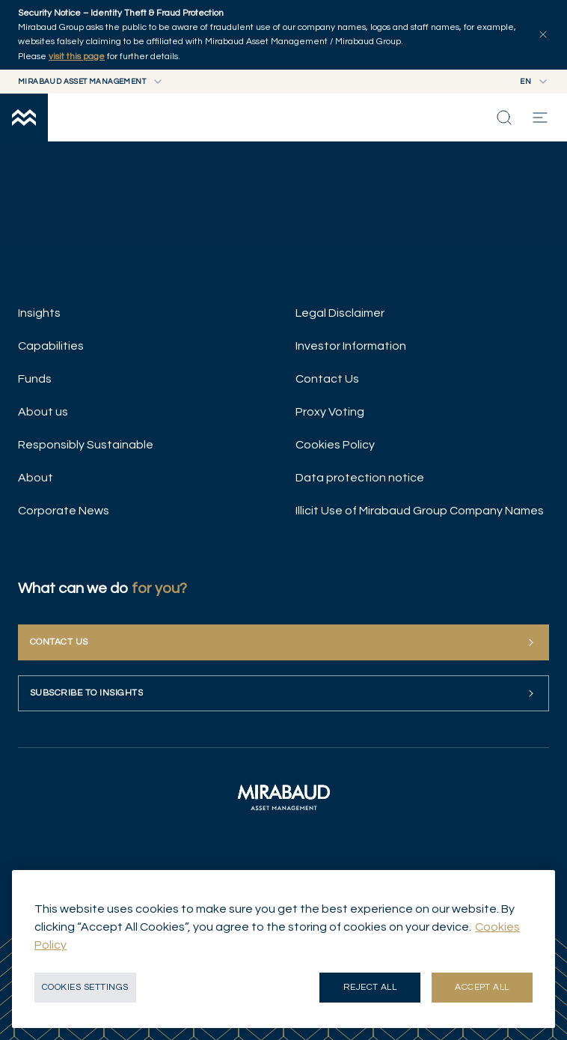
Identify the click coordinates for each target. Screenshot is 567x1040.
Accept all (482, 987)
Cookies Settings (85, 987)
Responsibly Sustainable (85, 445)
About (35, 478)
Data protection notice (359, 478)
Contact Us (327, 379)
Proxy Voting (329, 412)
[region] (283, 949)
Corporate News (63, 511)
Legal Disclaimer (339, 313)
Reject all (370, 987)
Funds (35, 379)
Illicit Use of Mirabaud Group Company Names (419, 511)
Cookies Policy (335, 445)
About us (43, 412)
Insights (39, 313)
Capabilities (51, 346)
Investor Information (350, 346)
